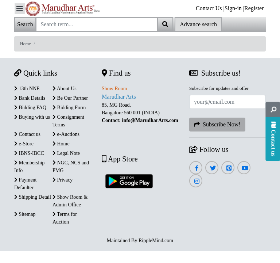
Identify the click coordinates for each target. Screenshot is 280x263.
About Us (64, 88)
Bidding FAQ (30, 107)
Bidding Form (69, 107)
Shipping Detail (32, 197)
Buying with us (32, 117)
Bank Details (29, 98)
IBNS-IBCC (29, 153)
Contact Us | (210, 8)
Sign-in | (234, 8)
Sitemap (24, 214)
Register (254, 8)
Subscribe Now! (217, 124)
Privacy (62, 180)
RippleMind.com (156, 240)
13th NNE (27, 88)
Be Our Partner (70, 98)
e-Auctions (65, 134)
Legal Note (66, 153)
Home (25, 43)
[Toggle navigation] (20, 8)
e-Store (24, 143)
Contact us (27, 134)
